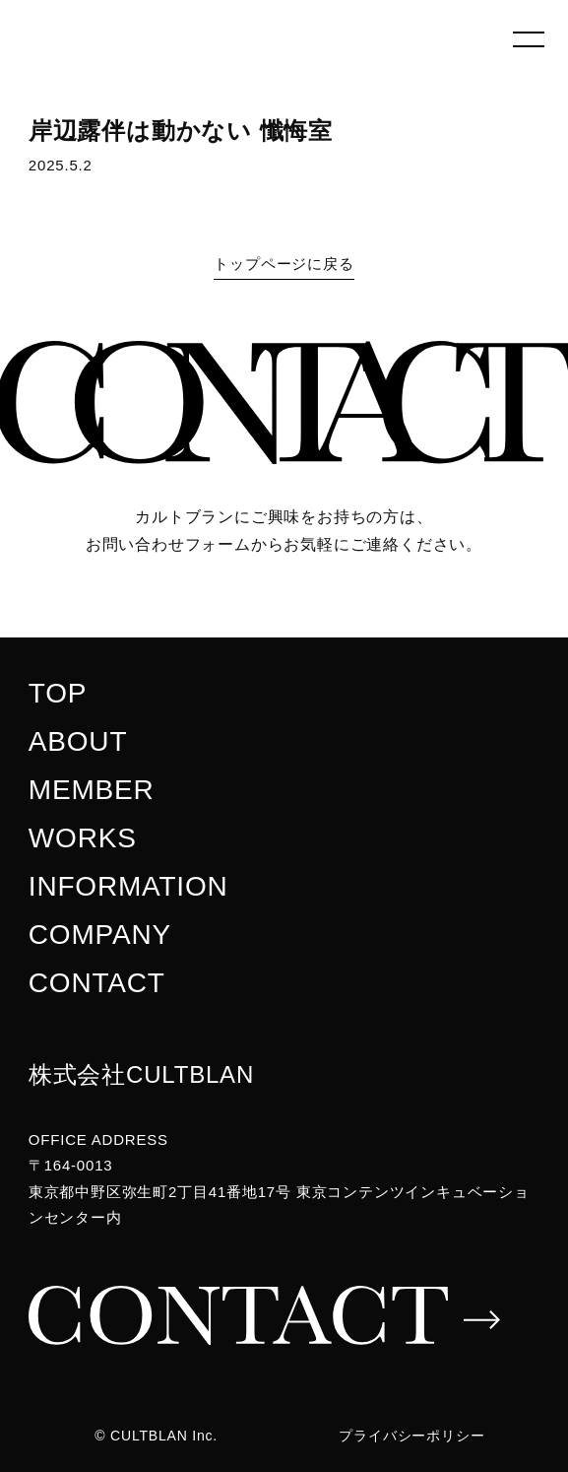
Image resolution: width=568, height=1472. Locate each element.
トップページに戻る (283, 263)
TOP (58, 693)
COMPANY (100, 934)
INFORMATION (128, 886)
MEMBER (92, 789)
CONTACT (97, 983)
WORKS (83, 838)
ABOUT (78, 741)
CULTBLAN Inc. (164, 1435)
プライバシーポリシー (411, 1435)
